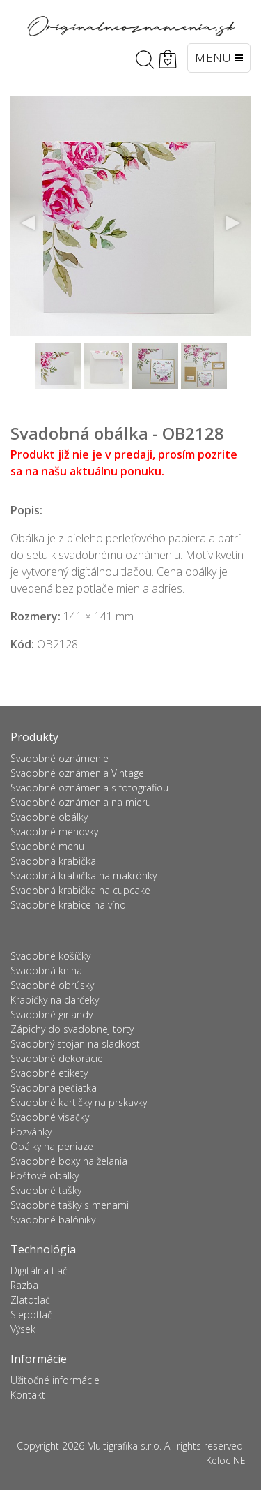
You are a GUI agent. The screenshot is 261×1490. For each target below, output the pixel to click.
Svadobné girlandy (51, 1014)
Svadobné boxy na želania (68, 1161)
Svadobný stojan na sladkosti (76, 1043)
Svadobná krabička (53, 860)
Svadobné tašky (45, 1190)
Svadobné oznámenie (59, 758)
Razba (24, 1285)
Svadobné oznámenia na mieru (80, 802)
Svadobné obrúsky (52, 985)
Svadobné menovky (54, 831)
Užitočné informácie (55, 1380)
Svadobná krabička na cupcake (80, 890)
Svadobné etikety (49, 1073)
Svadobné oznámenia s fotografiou (89, 787)
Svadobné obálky (49, 817)
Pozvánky (31, 1131)
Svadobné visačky (49, 1117)
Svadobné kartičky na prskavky (78, 1102)
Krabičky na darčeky (54, 999)
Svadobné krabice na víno (68, 904)
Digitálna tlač (39, 1270)
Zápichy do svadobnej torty (72, 1029)
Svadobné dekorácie (56, 1058)
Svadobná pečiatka (53, 1087)
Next (232, 223)
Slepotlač (31, 1314)
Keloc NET (228, 1460)
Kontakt (27, 1394)
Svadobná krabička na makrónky (83, 875)
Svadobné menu (47, 846)
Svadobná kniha (46, 970)
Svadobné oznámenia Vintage (77, 773)
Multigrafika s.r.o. (124, 1445)
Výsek (22, 1329)
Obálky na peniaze (51, 1146)
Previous (28, 223)
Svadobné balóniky (52, 1219)
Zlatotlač (30, 1299)
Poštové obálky (44, 1175)
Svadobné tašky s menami (69, 1205)
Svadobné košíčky (50, 955)
